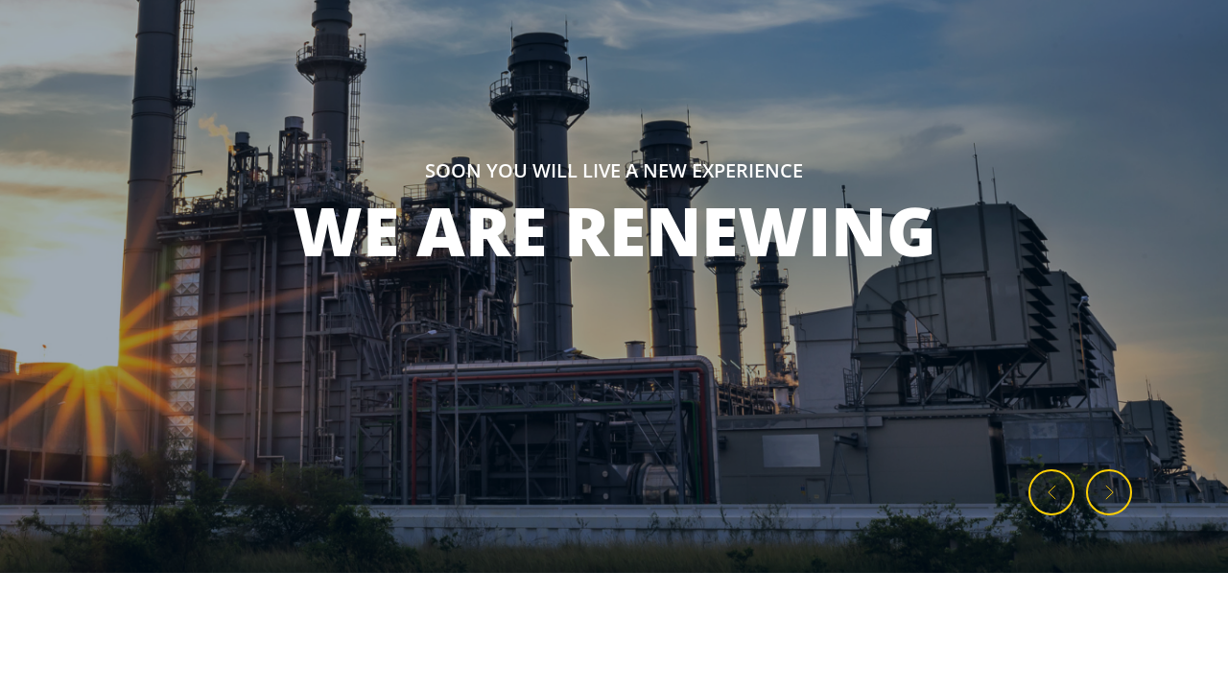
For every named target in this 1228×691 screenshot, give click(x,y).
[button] (1051, 492)
